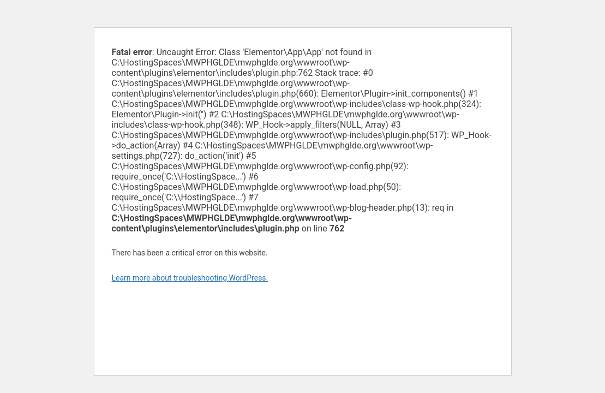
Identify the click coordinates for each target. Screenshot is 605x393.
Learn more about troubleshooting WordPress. (190, 277)
